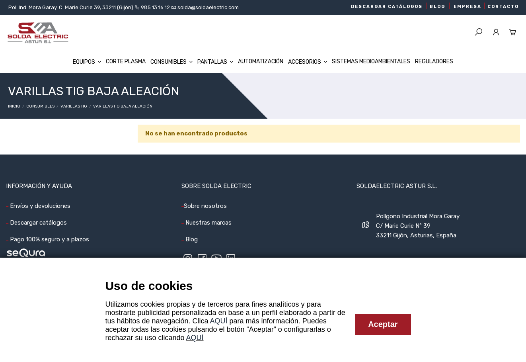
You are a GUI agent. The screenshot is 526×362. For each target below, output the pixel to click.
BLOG (437, 6)
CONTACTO (503, 6)
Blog (191, 239)
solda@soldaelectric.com (207, 7)
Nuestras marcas (208, 222)
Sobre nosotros (205, 205)
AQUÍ (219, 321)
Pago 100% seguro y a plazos (48, 239)
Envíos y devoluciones (39, 205)
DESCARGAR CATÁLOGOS (387, 6)
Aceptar (382, 324)
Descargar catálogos (37, 222)
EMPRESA (467, 6)
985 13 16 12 (155, 7)
